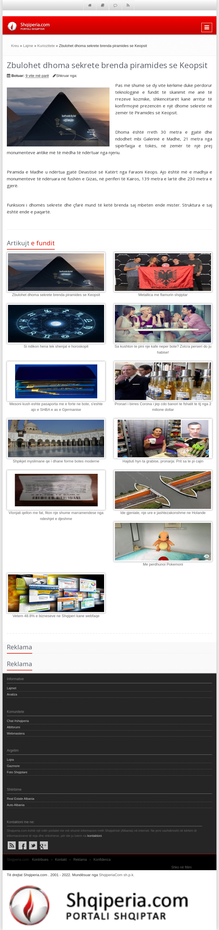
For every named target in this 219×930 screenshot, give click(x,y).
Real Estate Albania (20, 798)
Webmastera (16, 733)
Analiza (12, 694)
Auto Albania (16, 805)
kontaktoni (94, 835)
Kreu (15, 46)
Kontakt (61, 860)
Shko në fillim (181, 867)
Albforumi (13, 727)
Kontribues (40, 860)
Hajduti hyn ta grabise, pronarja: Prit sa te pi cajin (163, 461)
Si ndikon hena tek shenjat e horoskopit (56, 346)
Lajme (28, 46)
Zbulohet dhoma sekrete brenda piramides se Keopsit (56, 295)
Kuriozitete (46, 46)
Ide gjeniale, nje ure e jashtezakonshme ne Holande (163, 513)
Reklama (80, 860)
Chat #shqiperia (18, 721)
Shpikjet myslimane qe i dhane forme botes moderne (56, 461)
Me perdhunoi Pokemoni (163, 564)
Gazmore (13, 766)
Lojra (10, 759)
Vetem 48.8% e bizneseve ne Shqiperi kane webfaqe (56, 616)
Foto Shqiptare (17, 772)
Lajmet (11, 688)
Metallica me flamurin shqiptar (163, 295)
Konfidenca (102, 860)
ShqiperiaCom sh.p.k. (116, 875)
